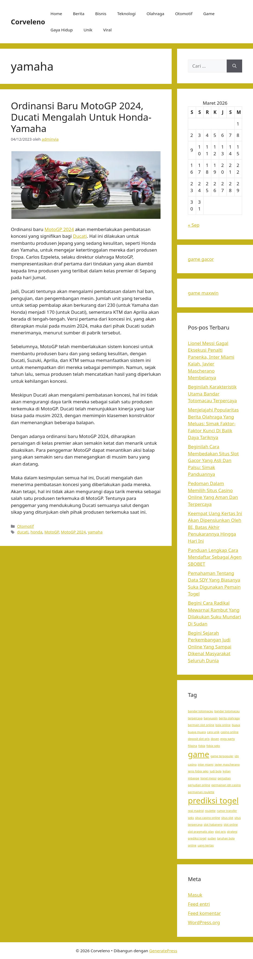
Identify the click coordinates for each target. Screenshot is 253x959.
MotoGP (51, 532)
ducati (22, 532)
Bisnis (100, 13)
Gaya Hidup (61, 29)
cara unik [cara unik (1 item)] (213, 732)
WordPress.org (204, 922)
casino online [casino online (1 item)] (230, 732)
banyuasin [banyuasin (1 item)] (211, 718)
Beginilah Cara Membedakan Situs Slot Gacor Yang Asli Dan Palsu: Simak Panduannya (213, 460)
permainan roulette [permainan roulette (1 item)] (201, 792)
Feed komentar (204, 913)
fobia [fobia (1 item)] (201, 746)
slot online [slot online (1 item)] (231, 824)
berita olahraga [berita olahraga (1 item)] (229, 718)
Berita (78, 13)
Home (56, 13)
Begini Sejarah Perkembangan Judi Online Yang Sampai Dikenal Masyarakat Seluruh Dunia (209, 647)
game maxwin (203, 293)
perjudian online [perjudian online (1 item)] (199, 785)
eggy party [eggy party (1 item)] (227, 739)
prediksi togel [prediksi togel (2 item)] (213, 800)
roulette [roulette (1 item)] (210, 811)
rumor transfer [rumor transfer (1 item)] (227, 811)
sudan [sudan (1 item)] (212, 838)
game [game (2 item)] (198, 754)
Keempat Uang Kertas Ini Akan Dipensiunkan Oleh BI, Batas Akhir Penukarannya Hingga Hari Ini (215, 527)
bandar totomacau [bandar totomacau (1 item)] (200, 711)
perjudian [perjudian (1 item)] (224, 778)
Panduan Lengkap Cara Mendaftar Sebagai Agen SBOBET (215, 557)
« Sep (193, 225)
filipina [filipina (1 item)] (192, 746)
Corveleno (28, 21)
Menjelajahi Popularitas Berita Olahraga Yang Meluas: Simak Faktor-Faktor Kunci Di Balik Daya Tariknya (213, 423)
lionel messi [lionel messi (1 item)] (208, 778)
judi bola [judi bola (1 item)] (216, 771)
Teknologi (126, 13)
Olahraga (155, 13)
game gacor (201, 259)
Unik (88, 29)
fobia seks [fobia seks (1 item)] (213, 746)
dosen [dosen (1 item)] (215, 739)
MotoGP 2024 (59, 229)
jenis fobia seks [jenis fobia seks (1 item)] (198, 771)
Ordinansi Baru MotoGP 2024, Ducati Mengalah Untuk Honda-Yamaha (81, 117)
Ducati (80, 236)
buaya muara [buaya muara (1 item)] (197, 732)
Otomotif (184, 13)
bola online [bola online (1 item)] (223, 725)
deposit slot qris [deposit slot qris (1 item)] (199, 739)
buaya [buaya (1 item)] (236, 725)
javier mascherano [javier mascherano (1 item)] (227, 764)
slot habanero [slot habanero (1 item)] (213, 824)
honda (37, 532)
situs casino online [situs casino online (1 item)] (207, 818)
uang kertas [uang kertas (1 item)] (206, 845)
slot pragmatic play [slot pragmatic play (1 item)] (201, 831)
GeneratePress (163, 950)
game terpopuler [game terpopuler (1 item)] (221, 756)
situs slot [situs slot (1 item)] (227, 818)
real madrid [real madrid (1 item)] (196, 811)
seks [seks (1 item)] (191, 818)
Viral (107, 29)
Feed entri (199, 904)
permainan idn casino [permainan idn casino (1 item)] (226, 785)
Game (208, 13)
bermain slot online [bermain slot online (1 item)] (201, 725)
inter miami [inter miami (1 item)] (206, 764)
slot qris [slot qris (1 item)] (220, 831)
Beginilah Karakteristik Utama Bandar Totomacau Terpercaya (212, 394)
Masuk (195, 895)
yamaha (95, 532)
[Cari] (234, 66)
